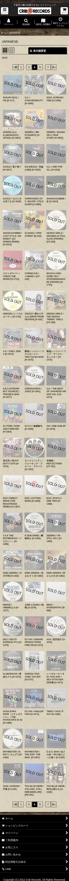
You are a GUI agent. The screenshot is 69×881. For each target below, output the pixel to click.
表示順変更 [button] (38, 50)
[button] (4, 10)
